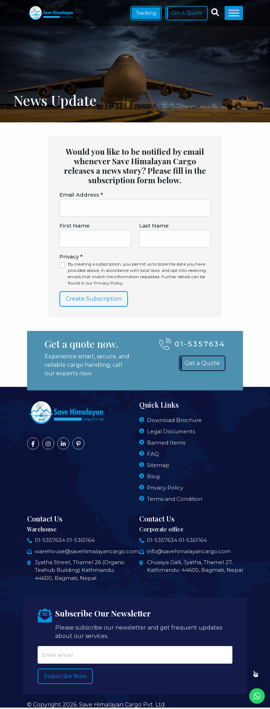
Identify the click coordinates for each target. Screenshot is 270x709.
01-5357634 (50, 540)
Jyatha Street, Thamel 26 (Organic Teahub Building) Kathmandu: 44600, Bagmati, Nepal (80, 570)
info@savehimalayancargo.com (189, 551)
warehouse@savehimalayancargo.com (87, 551)
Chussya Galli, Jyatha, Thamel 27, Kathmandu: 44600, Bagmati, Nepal (195, 566)
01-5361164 (80, 540)
